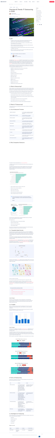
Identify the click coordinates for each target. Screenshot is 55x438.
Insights (38, 1)
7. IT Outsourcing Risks (38, 17)
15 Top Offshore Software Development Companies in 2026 (18, 291)
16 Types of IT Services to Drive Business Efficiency (17, 292)
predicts (18, 259)
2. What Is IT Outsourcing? (38, 11)
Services (21, 1)
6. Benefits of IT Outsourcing (39, 16)
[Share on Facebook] (37, 24)
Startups (14, 7)
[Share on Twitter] (41, 24)
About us (33, 1)
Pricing (30, 1)
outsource (10, 63)
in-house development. (24, 162)
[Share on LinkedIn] (39, 24)
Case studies (25, 1)
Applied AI (16, 1)
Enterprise (11, 7)
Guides (17, 7)
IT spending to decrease (24, 328)
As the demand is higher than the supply (24, 241)
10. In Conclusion (37, 21)
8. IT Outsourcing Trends (38, 18)
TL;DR (36, 9)
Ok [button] (39, 436)
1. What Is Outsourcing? (38, 10)
